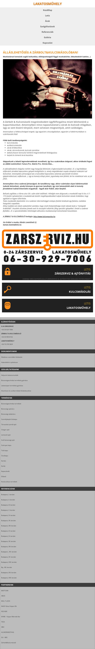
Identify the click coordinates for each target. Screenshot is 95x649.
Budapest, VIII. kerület (8, 526)
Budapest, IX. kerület (8, 531)
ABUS (3, 596)
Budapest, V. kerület (8, 510)
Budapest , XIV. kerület (9, 552)
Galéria (47, 37)
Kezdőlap (47, 10)
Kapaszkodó (5, 471)
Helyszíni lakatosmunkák (9, 375)
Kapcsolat (47, 42)
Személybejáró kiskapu (9, 419)
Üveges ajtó (5, 430)
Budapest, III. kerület (8, 505)
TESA (3, 622)
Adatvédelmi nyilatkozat (9, 362)
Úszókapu (4, 456)
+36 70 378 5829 (7, 344)
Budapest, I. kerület (7, 494)
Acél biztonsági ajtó (8, 440)
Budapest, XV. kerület (8, 557)
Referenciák (47, 32)
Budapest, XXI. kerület (8, 572)
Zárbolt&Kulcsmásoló (8, 643)
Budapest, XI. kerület (8, 536)
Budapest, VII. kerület (8, 520)
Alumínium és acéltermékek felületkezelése (16, 391)
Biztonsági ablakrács (8, 414)
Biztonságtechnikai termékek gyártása (14, 380)
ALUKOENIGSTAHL (7, 632)
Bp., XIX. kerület (6, 567)
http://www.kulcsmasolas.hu (44, 216)
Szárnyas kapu (6, 445)
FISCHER (4, 611)
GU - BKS (4, 637)
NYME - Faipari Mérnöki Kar (10, 617)
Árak (47, 21)
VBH (2, 627)
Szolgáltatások (47, 26)
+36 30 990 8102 (7, 337)
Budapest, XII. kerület (8, 541)
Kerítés (3, 461)
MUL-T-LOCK (5, 601)
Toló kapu (4, 450)
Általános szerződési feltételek (11, 357)
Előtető (3, 476)
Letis (47, 15)
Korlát (3, 466)
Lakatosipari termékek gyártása (12, 386)
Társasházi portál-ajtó (8, 424)
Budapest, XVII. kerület (9, 562)
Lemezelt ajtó (6, 435)
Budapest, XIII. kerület (8, 546)
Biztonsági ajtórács (7, 409)
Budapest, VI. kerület (8, 515)
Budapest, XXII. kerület (9, 578)
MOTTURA (4, 591)
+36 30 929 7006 (7, 330)
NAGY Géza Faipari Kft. (9, 606)
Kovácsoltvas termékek (9, 482)
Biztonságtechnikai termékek (11, 404)
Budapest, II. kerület (8, 500)
